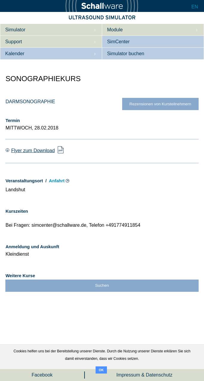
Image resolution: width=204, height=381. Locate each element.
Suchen (102, 285)
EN (194, 6)
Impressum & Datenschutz (144, 374)
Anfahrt (57, 180)
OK (101, 370)
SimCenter (118, 41)
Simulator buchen (125, 53)
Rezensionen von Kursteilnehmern (160, 104)
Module (114, 29)
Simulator (15, 29)
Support (13, 41)
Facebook (42, 374)
